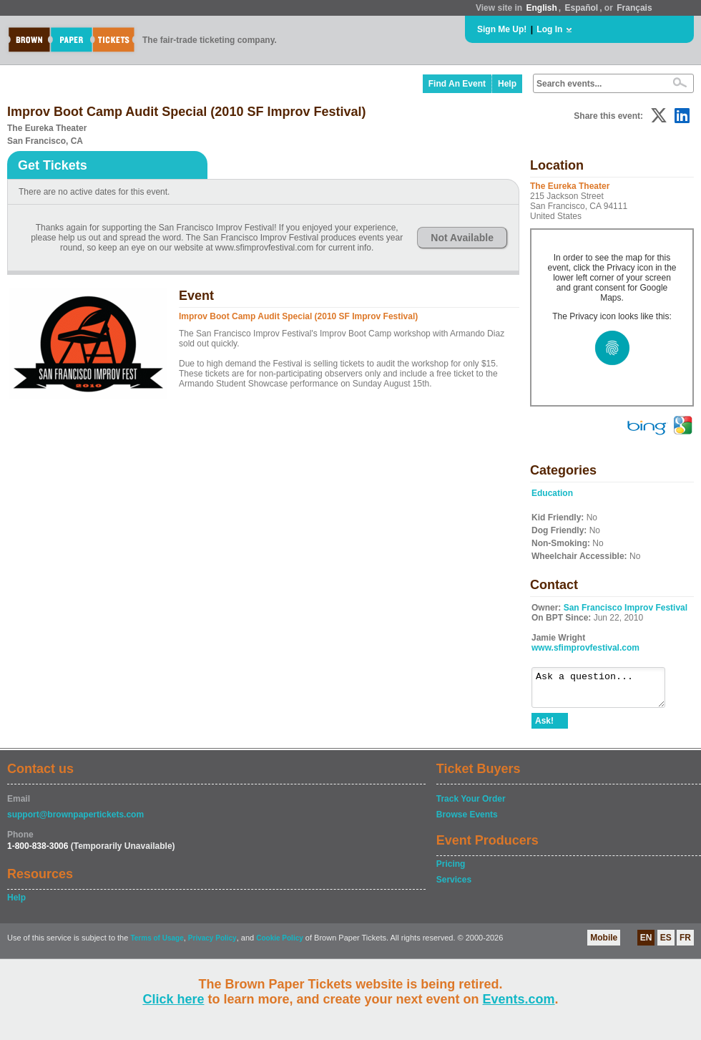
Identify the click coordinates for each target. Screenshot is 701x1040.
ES (666, 944)
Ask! (544, 727)
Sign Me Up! (501, 29)
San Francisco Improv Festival (625, 608)
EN (646, 944)
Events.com (519, 999)
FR (685, 944)
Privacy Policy (212, 944)
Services (453, 886)
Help (507, 84)
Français (634, 8)
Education (552, 493)
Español (582, 8)
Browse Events (467, 821)
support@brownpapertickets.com (75, 821)
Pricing (451, 870)
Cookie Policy (279, 944)
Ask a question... (605, 690)
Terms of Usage (156, 944)
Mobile (603, 944)
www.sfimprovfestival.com (585, 648)
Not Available (462, 237)
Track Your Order (471, 805)
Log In (549, 29)
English (541, 8)
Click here (173, 999)
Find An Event (457, 84)
